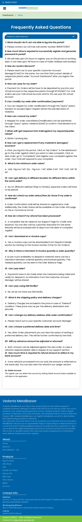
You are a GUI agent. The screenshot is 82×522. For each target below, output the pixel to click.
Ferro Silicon (8, 480)
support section (61, 349)
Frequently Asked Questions (17, 37)
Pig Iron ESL (7, 473)
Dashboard (8, 15)
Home (5, 443)
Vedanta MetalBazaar (20, 401)
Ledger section (63, 364)
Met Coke (7, 476)
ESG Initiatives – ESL (11, 450)
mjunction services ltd (24, 520)
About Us (6, 446)
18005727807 (10, 2)
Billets (5, 483)
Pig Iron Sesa (8, 461)
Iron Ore (6, 486)
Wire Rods (7, 464)
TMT (4, 467)
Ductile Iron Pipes (10, 470)
